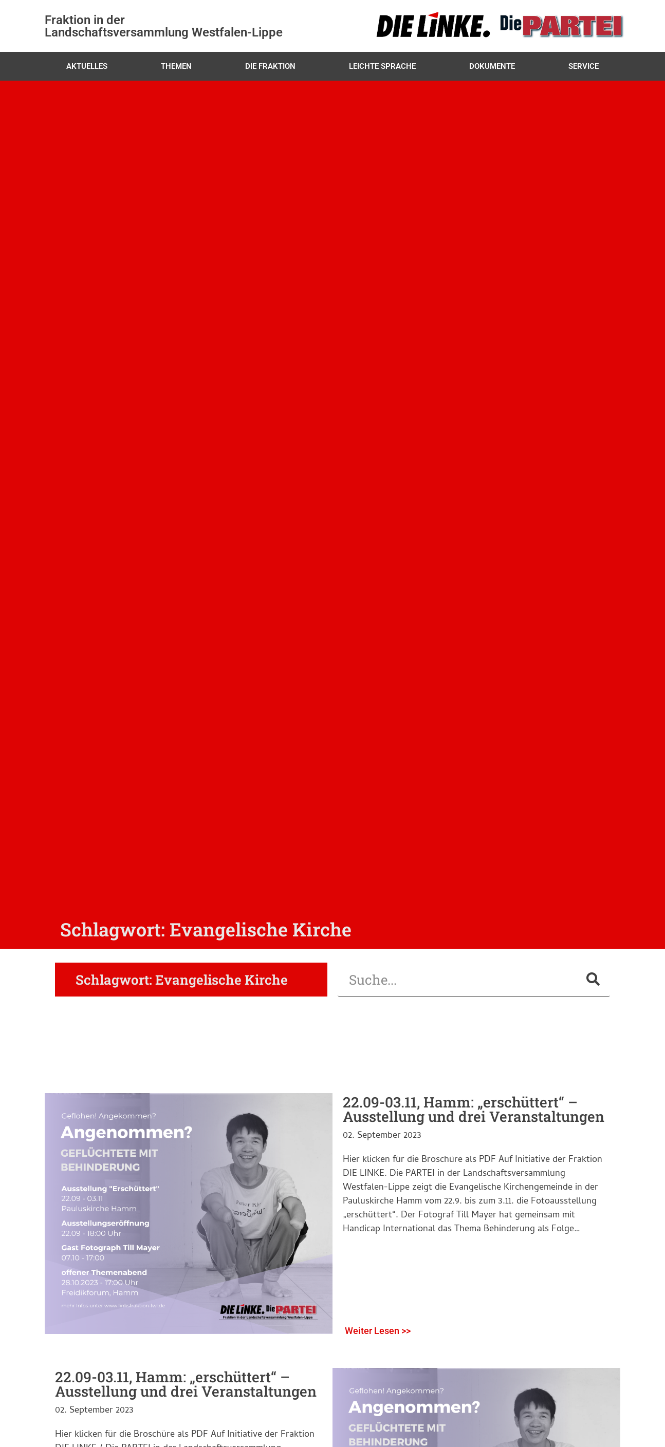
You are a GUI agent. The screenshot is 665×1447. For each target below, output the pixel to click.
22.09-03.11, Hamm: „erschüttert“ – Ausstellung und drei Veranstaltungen (473, 1109)
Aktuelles (86, 66)
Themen (176, 66)
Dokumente (492, 66)
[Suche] (593, 979)
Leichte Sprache (382, 66)
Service (583, 66)
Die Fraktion (270, 66)
